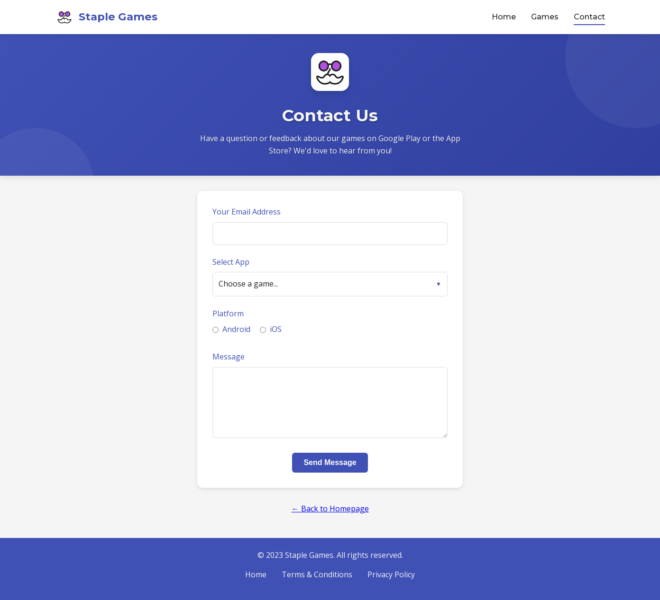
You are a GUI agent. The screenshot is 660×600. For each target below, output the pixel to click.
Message (228, 356)
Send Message (329, 462)
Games (545, 16)
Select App (230, 262)
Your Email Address (246, 211)
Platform (228, 313)
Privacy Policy (391, 574)
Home (504, 16)
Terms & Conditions (317, 574)
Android (231, 329)
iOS (271, 329)
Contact (589, 16)
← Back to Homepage (330, 508)
